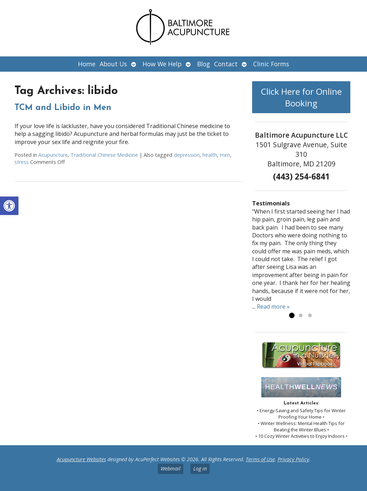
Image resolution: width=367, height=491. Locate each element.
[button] (9, 206)
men (225, 154)
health (209, 154)
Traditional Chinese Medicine (104, 154)
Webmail (170, 468)
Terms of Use (260, 459)
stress (22, 162)
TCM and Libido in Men (63, 108)
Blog (203, 64)
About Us (113, 64)
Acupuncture (53, 154)
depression (187, 154)
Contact (226, 64)
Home (86, 64)
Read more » (273, 306)
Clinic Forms (271, 64)
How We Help (162, 64)
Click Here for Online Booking (301, 97)
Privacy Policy (293, 459)
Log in (200, 468)
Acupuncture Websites (81, 459)
